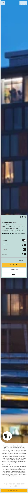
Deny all (14, 274)
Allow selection (14, 269)
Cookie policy (12, 231)
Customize (20, 260)
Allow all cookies (14, 264)
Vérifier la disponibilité (14, 490)
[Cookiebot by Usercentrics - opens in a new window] (20, 217)
